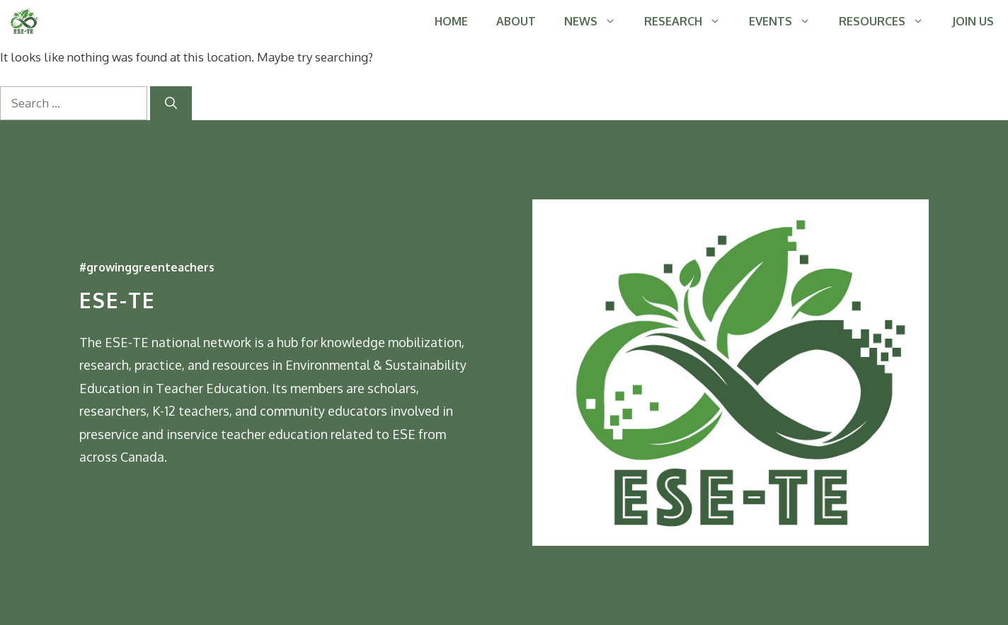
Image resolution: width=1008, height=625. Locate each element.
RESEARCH (689, 21)
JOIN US (973, 21)
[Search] (171, 103)
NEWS (597, 21)
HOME (451, 21)
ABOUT (516, 21)
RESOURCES (888, 21)
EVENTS (787, 21)
